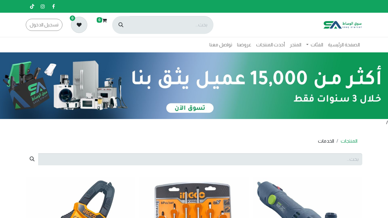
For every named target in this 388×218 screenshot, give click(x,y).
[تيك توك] (32, 6)
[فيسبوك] (53, 6)
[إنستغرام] (43, 6)
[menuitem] (344, 45)
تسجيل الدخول (44, 24)
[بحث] (121, 25)
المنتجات (349, 141)
